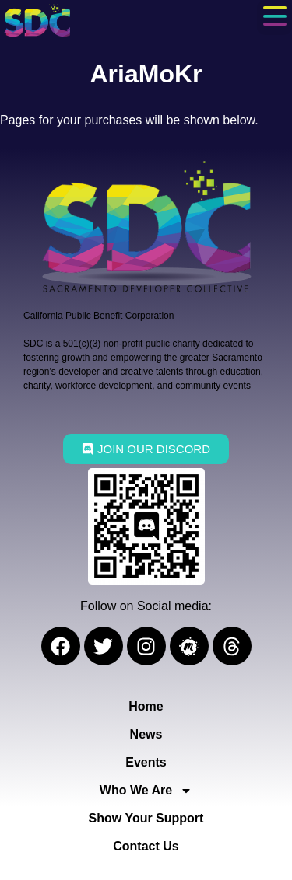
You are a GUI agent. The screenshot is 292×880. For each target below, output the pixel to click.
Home (145, 706)
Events (145, 762)
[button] (274, 17)
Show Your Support (146, 818)
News (146, 734)
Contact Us (145, 846)
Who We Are (146, 791)
